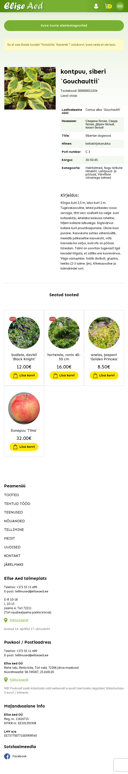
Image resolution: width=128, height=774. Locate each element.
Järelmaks (13, 564)
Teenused (13, 512)
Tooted (11, 495)
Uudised (12, 547)
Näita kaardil (19, 620)
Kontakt (12, 555)
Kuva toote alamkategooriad (64, 25)
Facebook (15, 756)
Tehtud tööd (17, 503)
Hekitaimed (94, 168)
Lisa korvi (27, 375)
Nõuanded (14, 521)
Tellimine (14, 529)
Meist (9, 538)
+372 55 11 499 (26, 587)
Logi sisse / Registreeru (97, 6)
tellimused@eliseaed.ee (31, 591)
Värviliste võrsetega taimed (98, 176)
